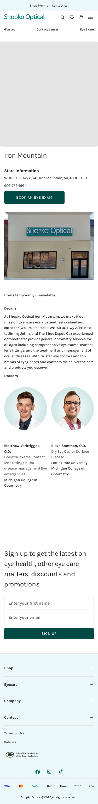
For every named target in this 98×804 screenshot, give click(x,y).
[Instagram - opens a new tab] (49, 771)
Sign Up (49, 633)
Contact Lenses (48, 29)
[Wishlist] (72, 17)
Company (49, 701)
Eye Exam (87, 29)
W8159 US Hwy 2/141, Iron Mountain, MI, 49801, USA (46, 178)
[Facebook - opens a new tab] (37, 771)
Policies (10, 742)
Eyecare (49, 684)
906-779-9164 (15, 185)
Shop (49, 668)
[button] (62, 17)
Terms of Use (14, 733)
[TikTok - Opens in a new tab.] (60, 771)
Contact (49, 717)
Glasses (9, 29)
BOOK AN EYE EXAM (34, 197)
